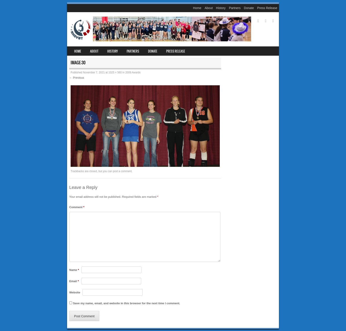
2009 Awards (133, 72)
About (209, 8)
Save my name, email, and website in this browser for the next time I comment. (126, 303)
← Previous (76, 77)
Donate (249, 8)
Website (74, 292)
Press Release (267, 8)
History (221, 8)
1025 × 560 (115, 72)
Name (74, 270)
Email (74, 281)
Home (197, 8)
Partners (235, 8)
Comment (77, 207)
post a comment (122, 171)
